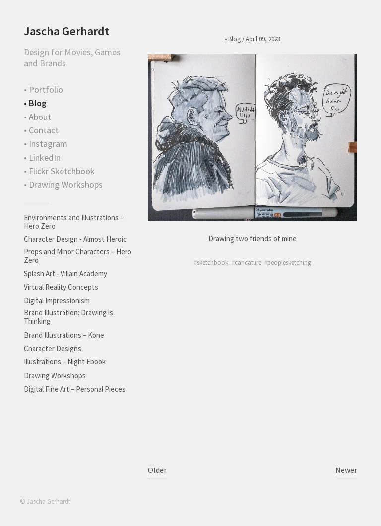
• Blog (35, 103)
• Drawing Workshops (63, 184)
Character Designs (52, 348)
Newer (346, 470)
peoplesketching (289, 262)
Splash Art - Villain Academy (65, 273)
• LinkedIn (42, 157)
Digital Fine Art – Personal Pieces (75, 389)
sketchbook (212, 262)
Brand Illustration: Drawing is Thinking (68, 316)
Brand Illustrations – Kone (64, 335)
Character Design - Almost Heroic (75, 239)
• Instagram (45, 143)
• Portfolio (43, 89)
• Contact (41, 130)
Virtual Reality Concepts (61, 287)
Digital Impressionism (57, 300)
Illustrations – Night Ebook (65, 361)
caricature (248, 262)
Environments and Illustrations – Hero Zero (74, 221)
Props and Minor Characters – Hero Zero (77, 255)
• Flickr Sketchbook (59, 171)
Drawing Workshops (55, 375)
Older (157, 470)
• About (37, 117)
